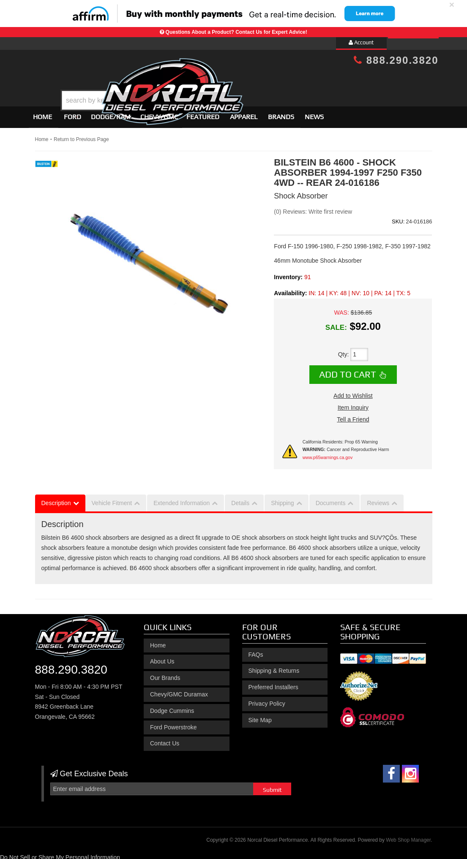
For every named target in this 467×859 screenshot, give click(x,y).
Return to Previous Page (81, 136)
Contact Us (164, 740)
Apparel (243, 113)
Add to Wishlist (353, 392)
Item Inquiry (353, 403)
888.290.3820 (396, 60)
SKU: (398, 218)
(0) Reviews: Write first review (313, 207)
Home (42, 113)
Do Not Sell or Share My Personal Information (60, 853)
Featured (202, 113)
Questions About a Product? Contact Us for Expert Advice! (236, 32)
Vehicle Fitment (112, 499)
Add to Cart (347, 370)
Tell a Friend (353, 415)
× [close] (451, 4)
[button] (240, 79)
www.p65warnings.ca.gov (327, 453)
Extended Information (181, 499)
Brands (281, 113)
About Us (162, 658)
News (314, 113)
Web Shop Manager (408, 836)
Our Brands (165, 674)
